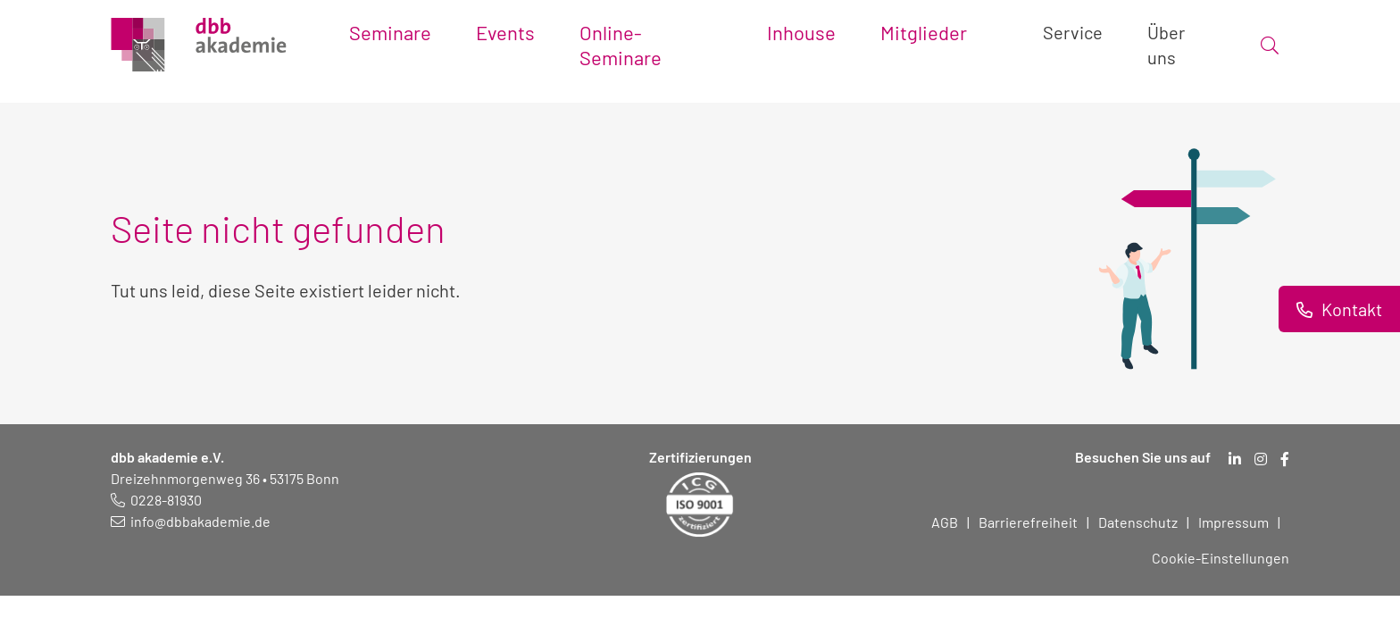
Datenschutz (1138, 522)
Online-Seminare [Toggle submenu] (620, 45)
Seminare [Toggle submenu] (390, 32)
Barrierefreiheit (1028, 522)
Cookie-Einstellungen (1220, 557)
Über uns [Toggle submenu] (1166, 44)
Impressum (1233, 522)
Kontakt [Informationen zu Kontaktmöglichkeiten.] (1350, 309)
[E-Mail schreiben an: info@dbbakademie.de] (191, 521)
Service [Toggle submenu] (1073, 32)
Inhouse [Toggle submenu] (801, 32)
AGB (944, 522)
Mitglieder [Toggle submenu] (923, 32)
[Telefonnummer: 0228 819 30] (156, 499)
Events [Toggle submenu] (505, 32)
